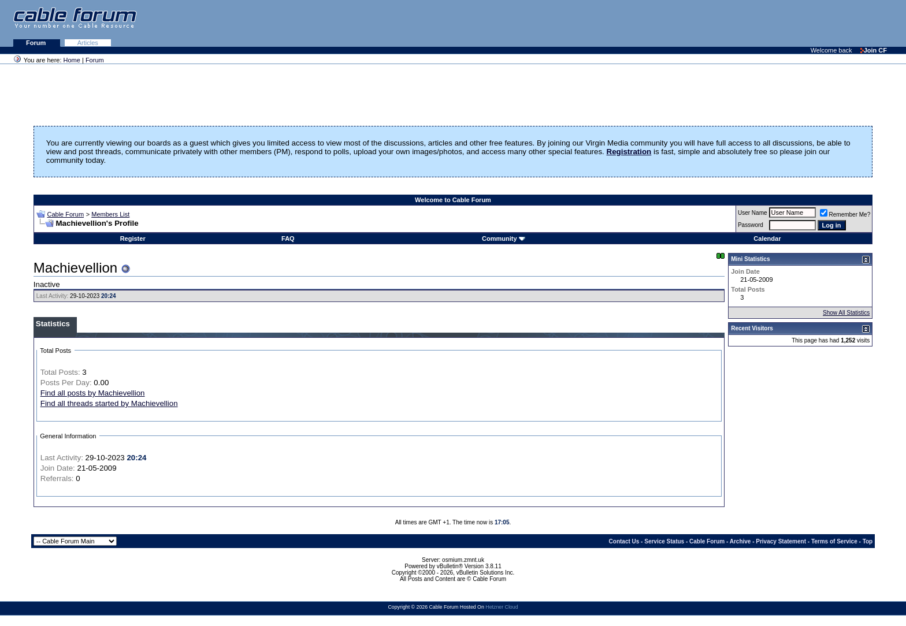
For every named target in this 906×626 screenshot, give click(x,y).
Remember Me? (845, 214)
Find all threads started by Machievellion (109, 403)
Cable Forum (65, 214)
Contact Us (624, 541)
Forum (36, 42)
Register (133, 238)
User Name (752, 213)
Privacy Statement (781, 541)
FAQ (288, 238)
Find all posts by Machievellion (92, 393)
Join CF (873, 50)
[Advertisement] (765, 23)
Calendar (767, 238)
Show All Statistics (846, 313)
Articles (87, 42)
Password (750, 225)
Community (503, 238)
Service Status (664, 541)
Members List (110, 214)
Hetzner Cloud (501, 607)
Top (868, 541)
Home (72, 60)
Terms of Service (834, 541)
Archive (740, 541)
